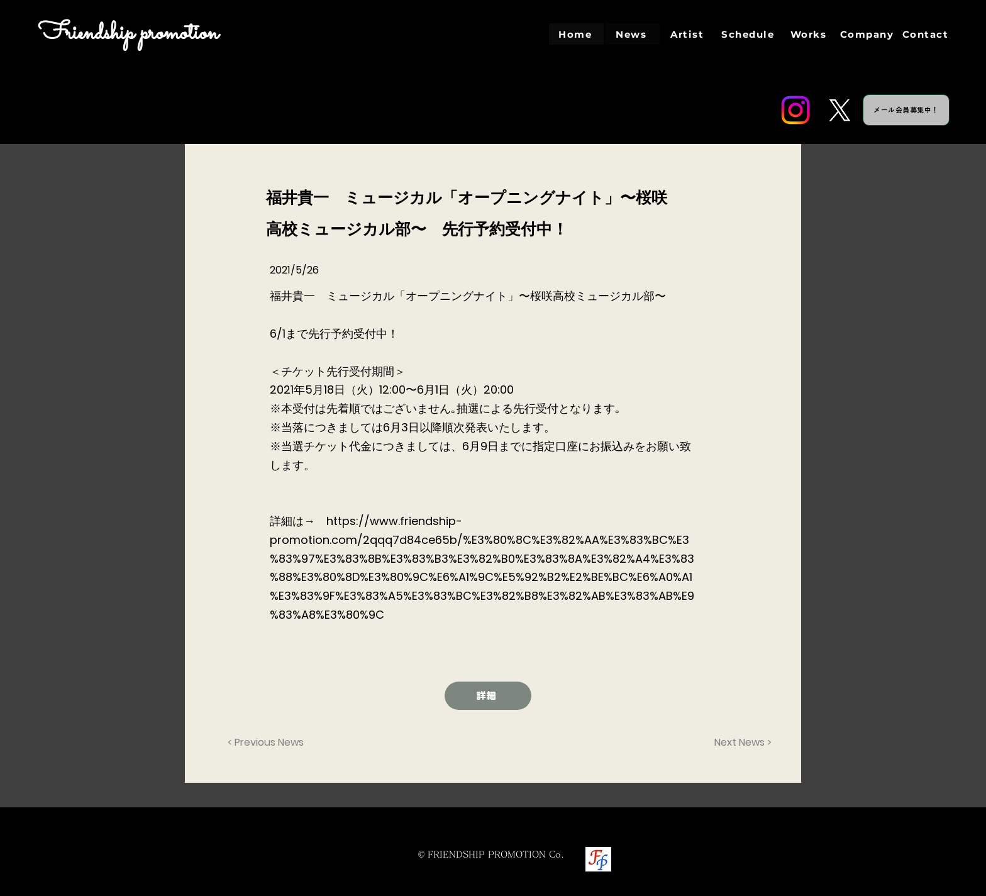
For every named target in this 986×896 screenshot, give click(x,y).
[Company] (868, 34)
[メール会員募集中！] (906, 110)
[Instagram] (795, 110)
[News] (632, 34)
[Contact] (927, 34)
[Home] (576, 34)
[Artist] (688, 34)
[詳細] (488, 696)
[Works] (810, 34)
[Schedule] (749, 34)
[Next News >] (740, 742)
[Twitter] (839, 110)
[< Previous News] (269, 742)
